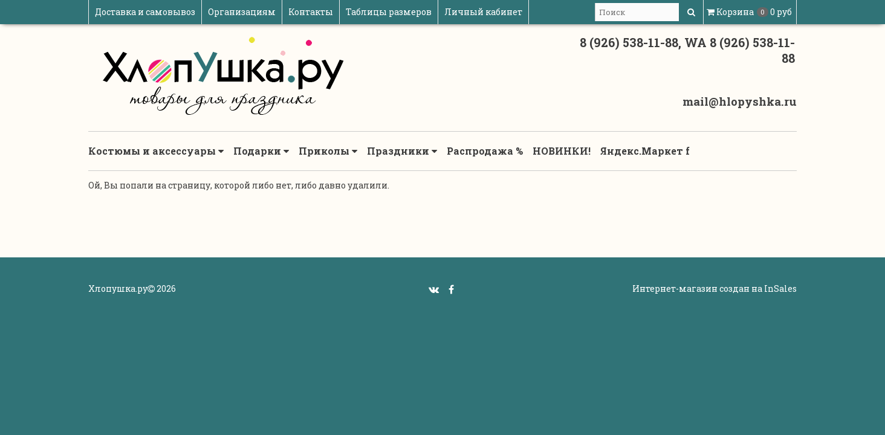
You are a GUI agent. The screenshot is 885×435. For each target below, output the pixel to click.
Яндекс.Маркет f (645, 150)
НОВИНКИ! (562, 150)
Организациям (242, 12)
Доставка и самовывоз (145, 12)
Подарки (261, 151)
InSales (780, 288)
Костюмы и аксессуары (156, 151)
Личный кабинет (483, 12)
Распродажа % (485, 150)
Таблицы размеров (389, 12)
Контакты (310, 12)
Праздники (402, 151)
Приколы (328, 151)
